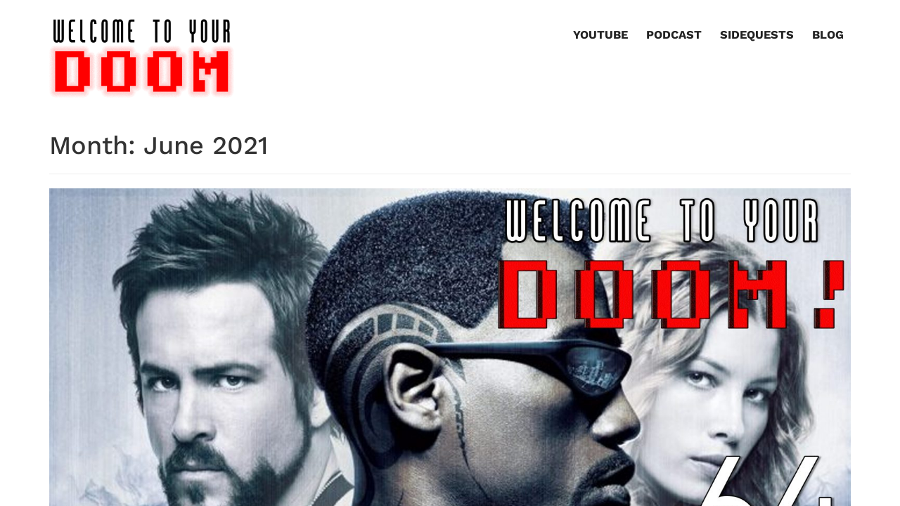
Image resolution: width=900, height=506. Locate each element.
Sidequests (757, 34)
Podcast (674, 34)
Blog (828, 34)
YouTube (600, 34)
